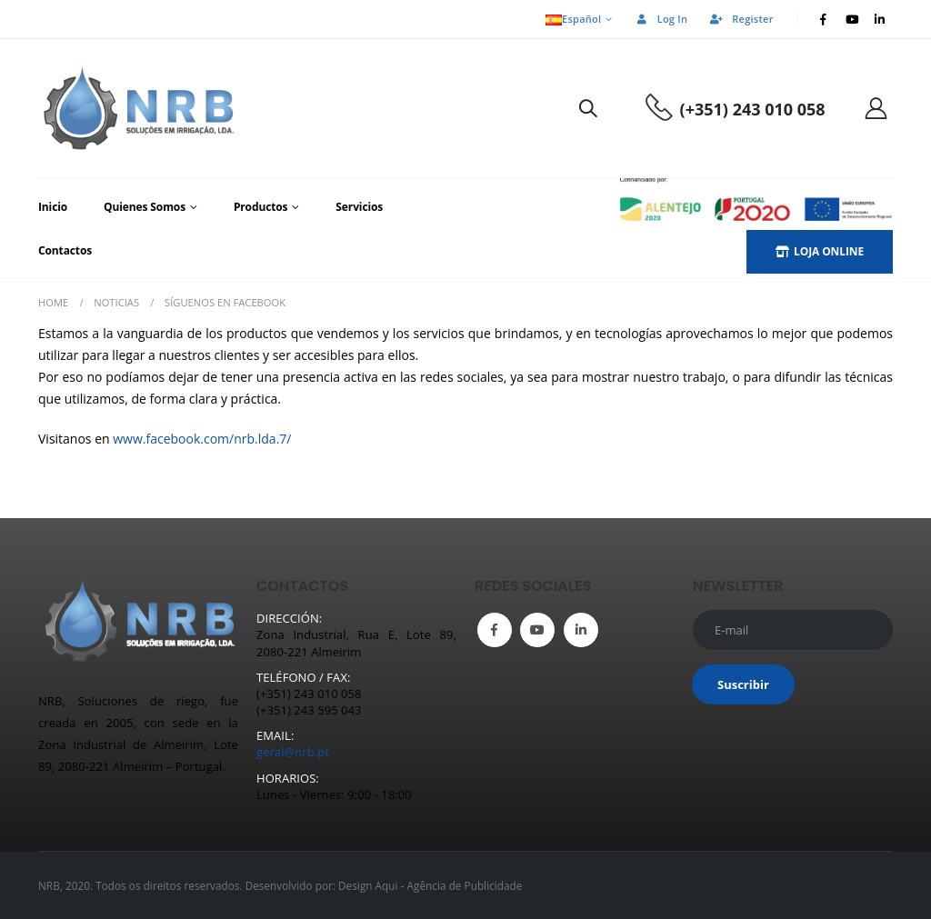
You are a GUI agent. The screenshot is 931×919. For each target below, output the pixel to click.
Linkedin (581, 630)
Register (740, 18)
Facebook (494, 630)
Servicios (359, 207)
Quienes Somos (144, 207)
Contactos (65, 250)
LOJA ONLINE (820, 251)
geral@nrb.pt (292, 752)
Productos (261, 207)
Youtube (537, 630)
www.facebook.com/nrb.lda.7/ (202, 438)
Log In (661, 18)
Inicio (52, 207)
